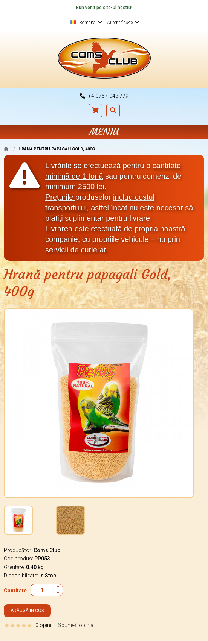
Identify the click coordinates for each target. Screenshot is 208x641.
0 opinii (43, 625)
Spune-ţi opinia (75, 625)
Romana (86, 22)
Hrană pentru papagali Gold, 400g (56, 149)
